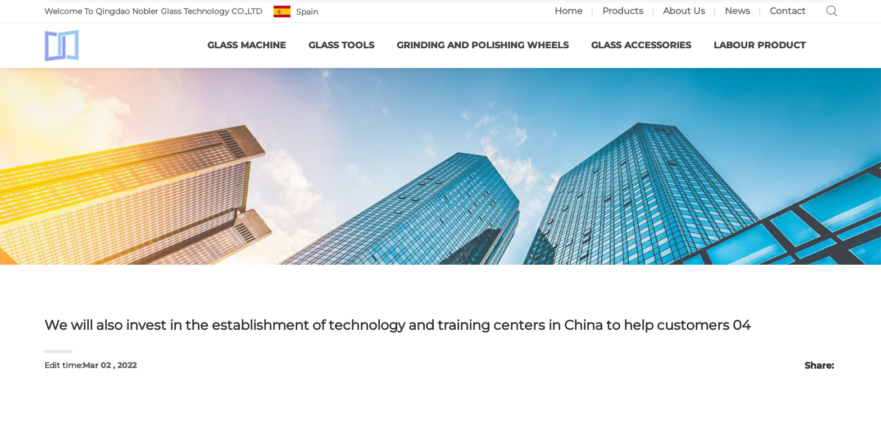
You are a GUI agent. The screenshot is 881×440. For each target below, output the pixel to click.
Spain (307, 12)
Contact (788, 11)
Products (622, 11)
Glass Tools (341, 45)
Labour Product (760, 45)
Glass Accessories (641, 45)
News (737, 11)
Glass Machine (246, 45)
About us (684, 11)
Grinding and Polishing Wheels (483, 45)
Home (569, 11)
